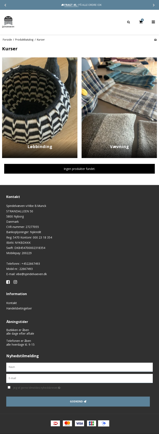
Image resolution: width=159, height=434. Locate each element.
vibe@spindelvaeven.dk (31, 274)
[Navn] (79, 367)
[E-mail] (79, 378)
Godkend (76, 401)
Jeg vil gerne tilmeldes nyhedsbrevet (47, 387)
